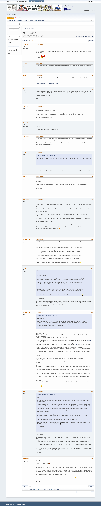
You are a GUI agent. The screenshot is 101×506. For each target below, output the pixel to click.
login (9, 42)
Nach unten (25, 40)
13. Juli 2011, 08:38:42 (40, 312)
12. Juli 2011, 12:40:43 (40, 63)
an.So (76, 344)
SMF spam (45, 495)
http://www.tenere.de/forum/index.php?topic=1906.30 (47, 83)
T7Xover (32, 28)
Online (24, 24)
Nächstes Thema (89, 36)
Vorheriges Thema (80, 36)
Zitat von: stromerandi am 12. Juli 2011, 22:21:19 (48, 271)
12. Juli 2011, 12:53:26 (40, 75)
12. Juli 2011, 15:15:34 (40, 106)
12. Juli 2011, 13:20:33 (40, 88)
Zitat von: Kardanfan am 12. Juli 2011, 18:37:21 (47, 155)
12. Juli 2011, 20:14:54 (40, 152)
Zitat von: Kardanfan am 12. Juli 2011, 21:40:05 (47, 394)
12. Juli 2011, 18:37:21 (40, 136)
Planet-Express (26, 28)
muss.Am (88, 340)
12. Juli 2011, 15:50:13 (40, 122)
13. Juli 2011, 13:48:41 (40, 458)
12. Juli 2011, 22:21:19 (40, 239)
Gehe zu (74, 492)
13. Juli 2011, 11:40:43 (40, 391)
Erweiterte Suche (14, 32)
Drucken (91, 40)
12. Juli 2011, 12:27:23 (40, 44)
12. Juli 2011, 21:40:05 (40, 199)
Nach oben (24, 486)
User (9, 36)
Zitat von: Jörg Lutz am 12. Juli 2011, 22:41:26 (47, 315)
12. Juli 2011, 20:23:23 (40, 176)
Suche (9, 24)
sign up (13, 42)
